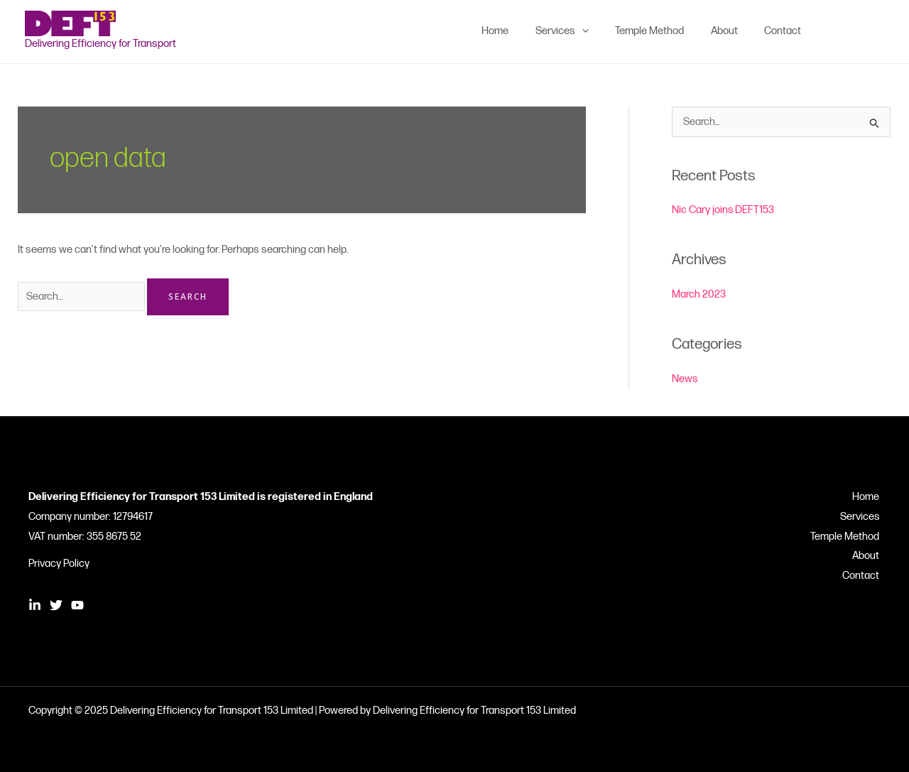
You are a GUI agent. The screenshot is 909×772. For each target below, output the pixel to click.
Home (867, 497)
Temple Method (846, 537)
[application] (600, 31)
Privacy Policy (58, 564)
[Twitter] (856, 31)
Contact (862, 576)
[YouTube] (877, 31)
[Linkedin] (835, 31)
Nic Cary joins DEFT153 (723, 210)
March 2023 (699, 294)
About (867, 556)
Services (861, 517)
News (685, 379)
